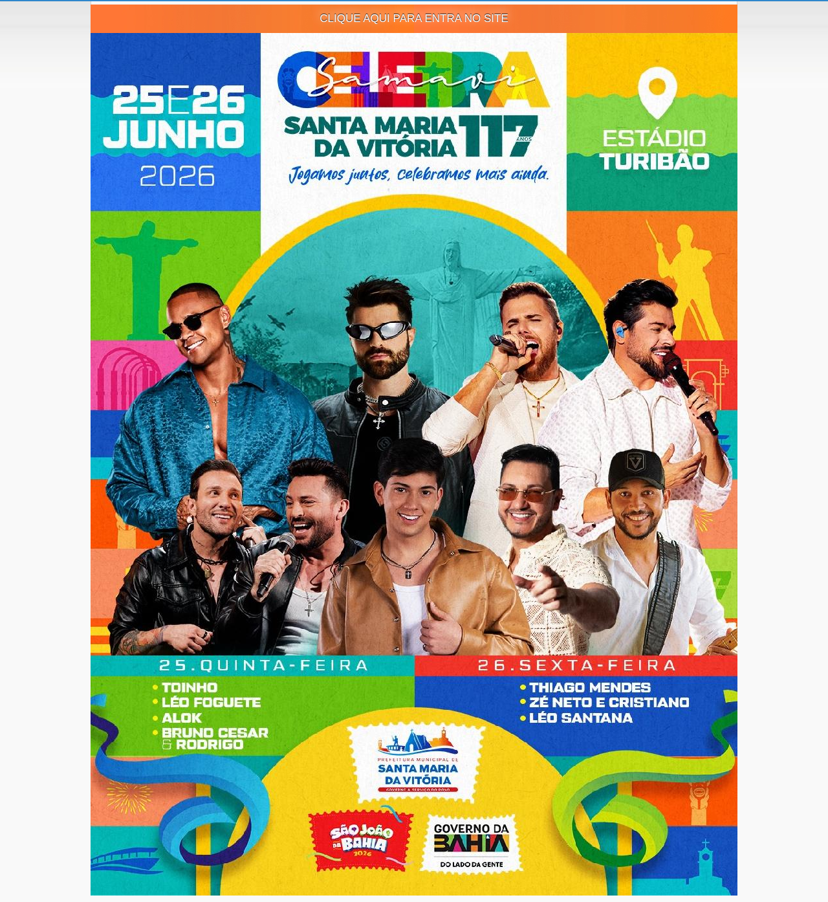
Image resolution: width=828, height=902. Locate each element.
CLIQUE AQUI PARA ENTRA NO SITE (414, 18)
